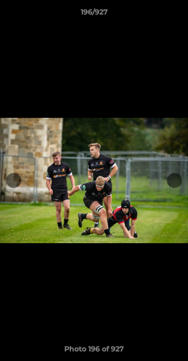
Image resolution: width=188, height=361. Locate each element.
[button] (176, 14)
